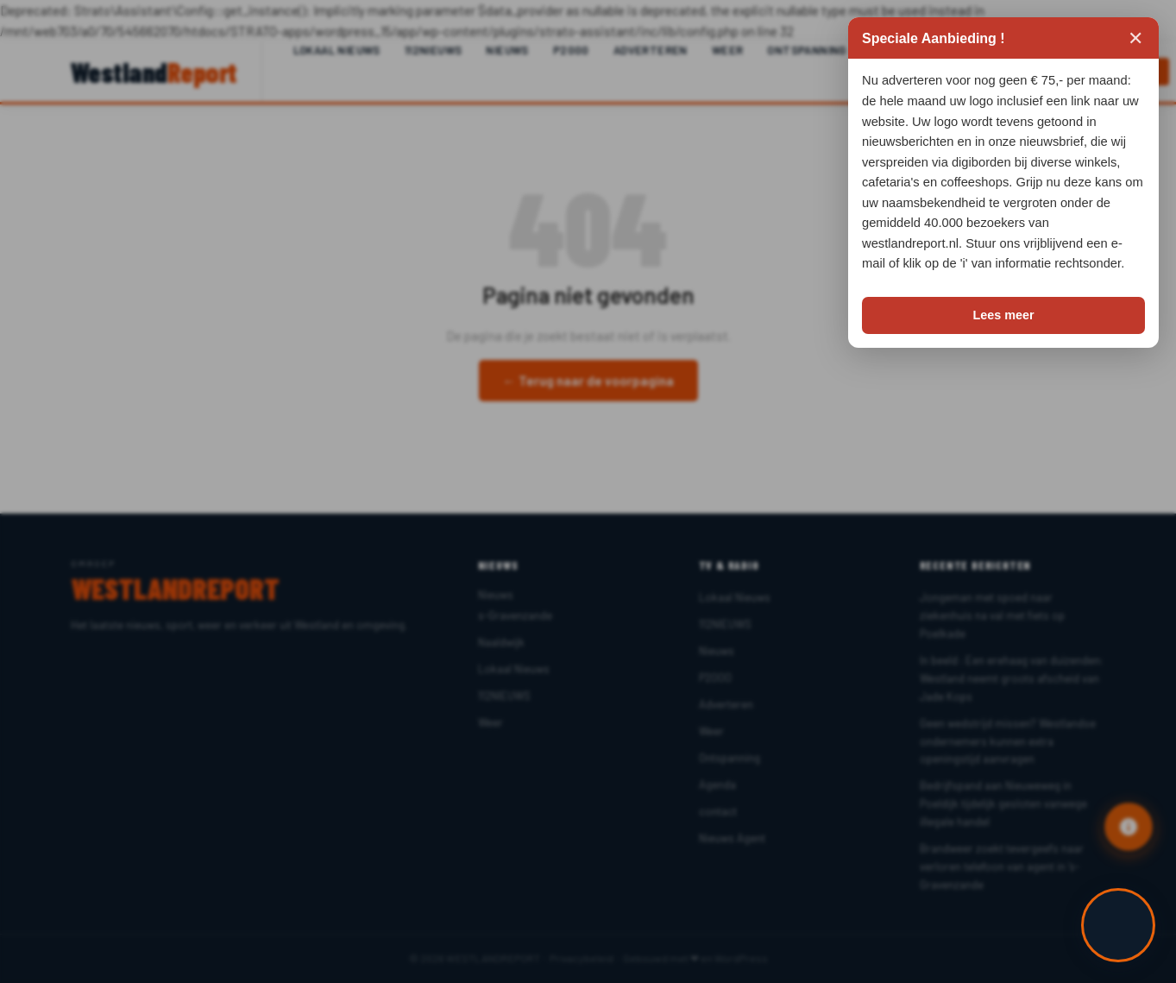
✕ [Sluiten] (1135, 38)
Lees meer (1003, 315)
